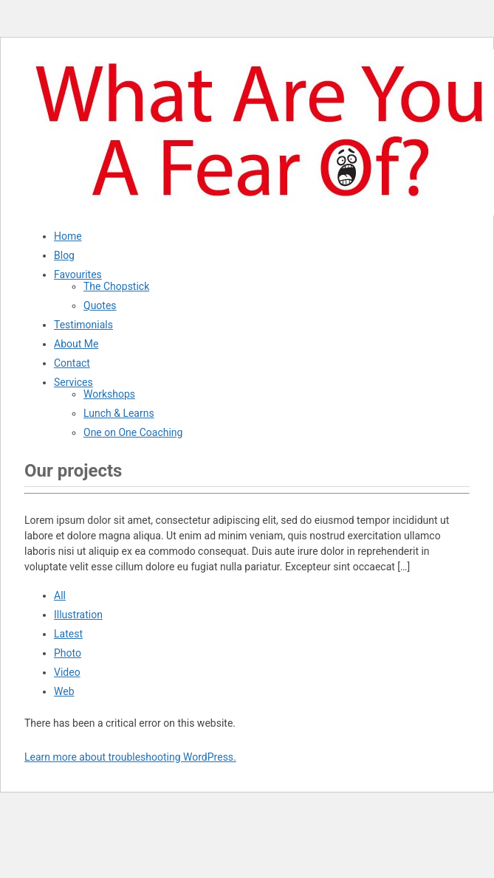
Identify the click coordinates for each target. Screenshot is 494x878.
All (60, 595)
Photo (67, 653)
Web (64, 691)
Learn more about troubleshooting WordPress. (130, 757)
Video (67, 672)
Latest (68, 634)
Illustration (78, 615)
